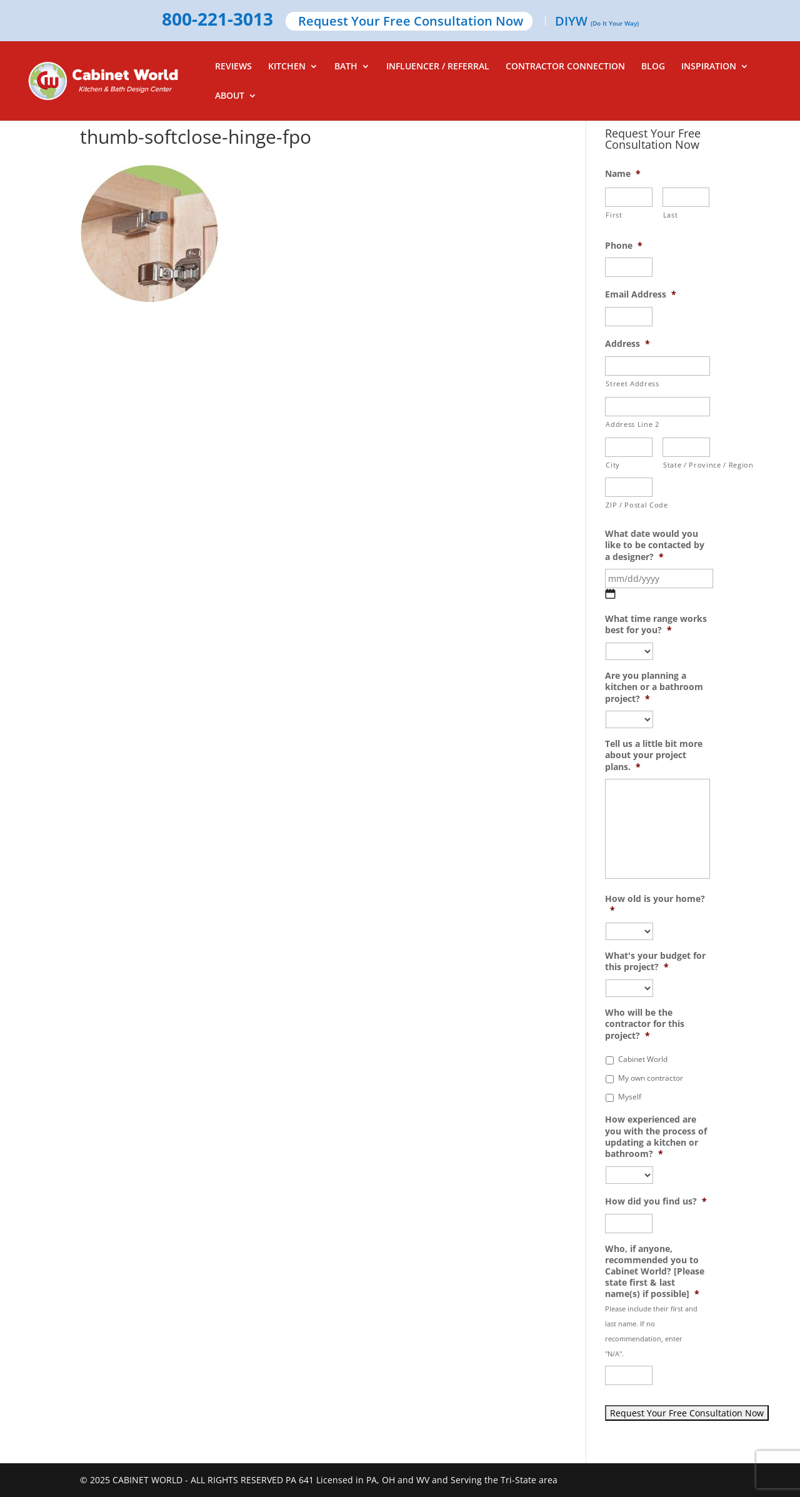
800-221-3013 (217, 20)
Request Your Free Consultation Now (410, 22)
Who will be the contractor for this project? (644, 1024)
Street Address (632, 383)
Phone (623, 245)
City (613, 464)
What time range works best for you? (656, 624)
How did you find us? (656, 1201)
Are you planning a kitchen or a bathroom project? (654, 687)
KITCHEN (287, 67)
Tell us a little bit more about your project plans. (653, 755)
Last (670, 214)
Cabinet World (643, 1059)
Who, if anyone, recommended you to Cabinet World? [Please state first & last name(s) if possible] (654, 1271)
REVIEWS (233, 67)
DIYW (597, 22)
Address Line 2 (632, 424)
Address (627, 343)
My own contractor (650, 1078)
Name (623, 173)
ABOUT (229, 96)
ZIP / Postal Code (629, 504)
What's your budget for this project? (655, 961)
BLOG (653, 67)
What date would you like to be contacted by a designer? (654, 545)
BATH (346, 67)
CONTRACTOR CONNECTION (565, 67)
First (614, 214)
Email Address (640, 294)
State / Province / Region (686, 464)
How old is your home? (655, 904)
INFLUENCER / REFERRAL (437, 67)
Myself (629, 1096)
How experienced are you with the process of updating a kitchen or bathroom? (656, 1136)
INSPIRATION (708, 67)
